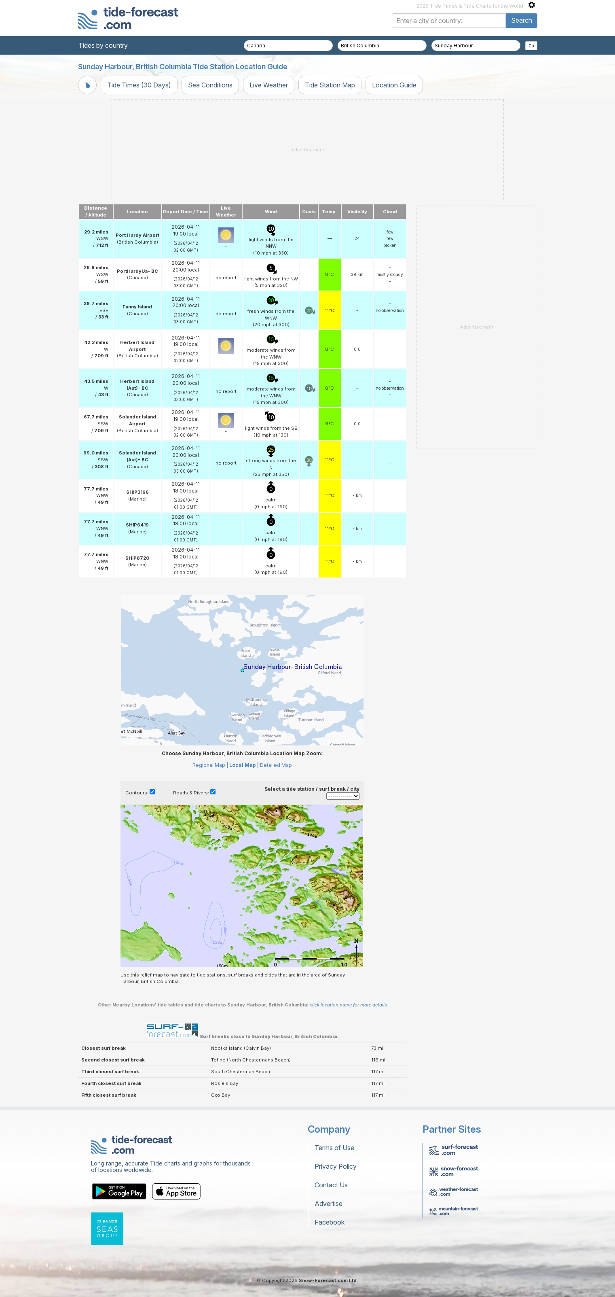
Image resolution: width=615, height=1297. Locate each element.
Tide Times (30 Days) (139, 85)
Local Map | (244, 765)
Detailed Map (276, 765)
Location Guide (394, 85)
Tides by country (103, 45)
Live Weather (268, 85)
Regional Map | (210, 765)
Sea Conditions (210, 85)
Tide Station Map (330, 85)
